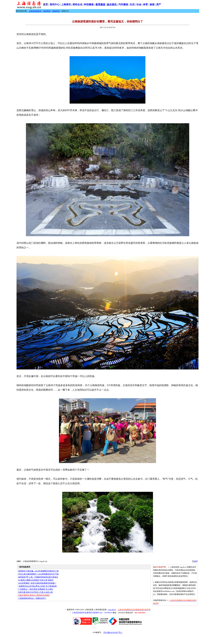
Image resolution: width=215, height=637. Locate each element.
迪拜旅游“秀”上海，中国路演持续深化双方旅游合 (38, 577)
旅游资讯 (56, 11)
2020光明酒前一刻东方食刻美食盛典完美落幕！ (37, 583)
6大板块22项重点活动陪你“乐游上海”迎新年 (36, 580)
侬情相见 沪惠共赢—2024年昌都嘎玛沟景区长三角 (38, 571)
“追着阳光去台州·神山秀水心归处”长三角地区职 (37, 586)
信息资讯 (46, 11)
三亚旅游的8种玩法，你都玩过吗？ (32, 598)
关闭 (195, 561)
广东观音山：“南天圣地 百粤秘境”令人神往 (35, 589)
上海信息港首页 (35, 11)
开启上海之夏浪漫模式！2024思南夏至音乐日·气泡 (38, 574)
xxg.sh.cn (111, 610)
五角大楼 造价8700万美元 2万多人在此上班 (35, 592)
